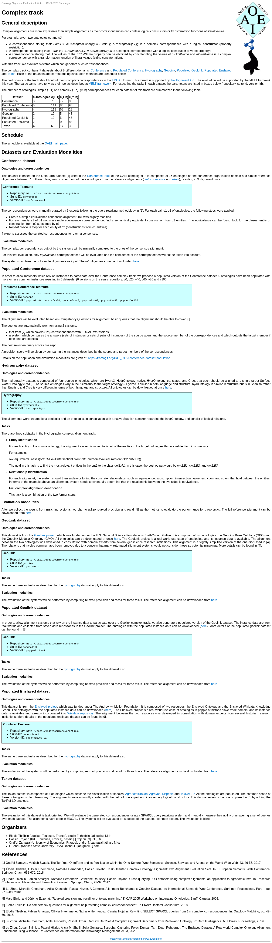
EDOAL (117, 80)
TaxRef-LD (187, 794)
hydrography (72, 585)
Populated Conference (128, 70)
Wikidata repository (80, 713)
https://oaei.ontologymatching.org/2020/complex (136, 938)
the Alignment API (183, 80)
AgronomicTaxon (136, 794)
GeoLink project (44, 535)
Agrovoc (154, 794)
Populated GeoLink (190, 70)
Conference (98, 70)
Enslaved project (46, 706)
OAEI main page (56, 143)
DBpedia (168, 794)
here (136, 261)
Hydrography (153, 70)
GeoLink (169, 70)
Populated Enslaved (218, 70)
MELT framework (100, 83)
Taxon (11, 73)
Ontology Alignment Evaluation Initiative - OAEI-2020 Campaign (36, 3)
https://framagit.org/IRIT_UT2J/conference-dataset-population (129, 358)
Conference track (98, 175)
